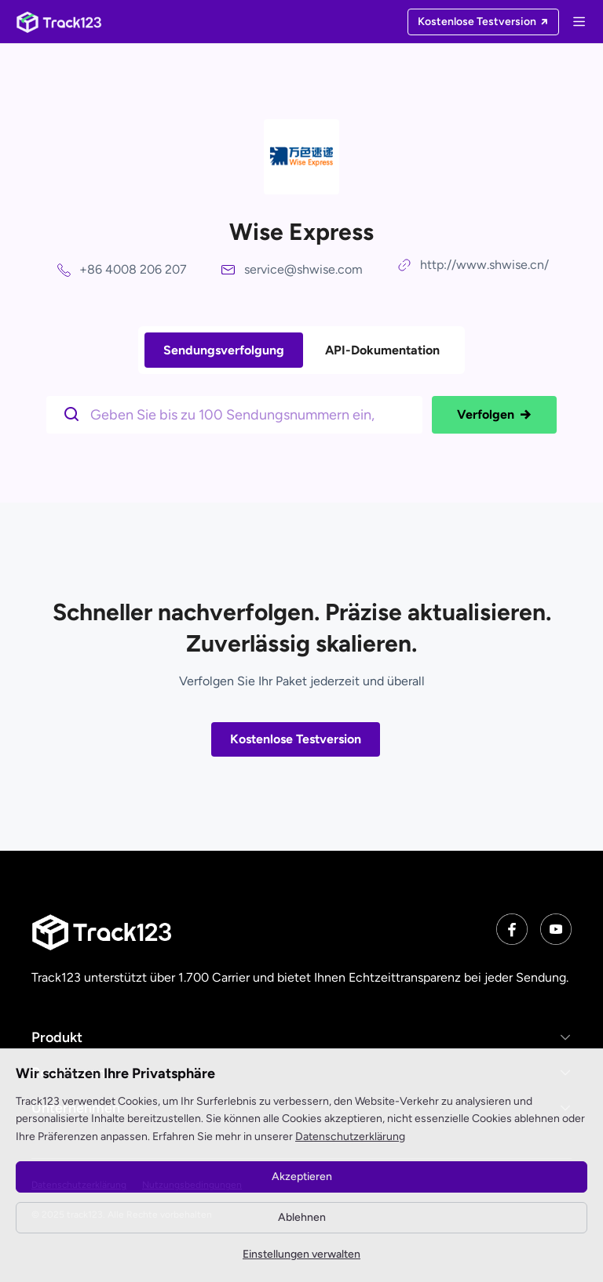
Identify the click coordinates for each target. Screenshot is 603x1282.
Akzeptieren (302, 1176)
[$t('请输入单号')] (238, 413)
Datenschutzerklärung (350, 1136)
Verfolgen (494, 414)
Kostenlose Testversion (295, 739)
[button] (301, 1037)
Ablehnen (302, 1217)
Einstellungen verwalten (301, 1254)
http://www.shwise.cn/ (484, 264)
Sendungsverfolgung (223, 350)
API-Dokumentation (382, 350)
